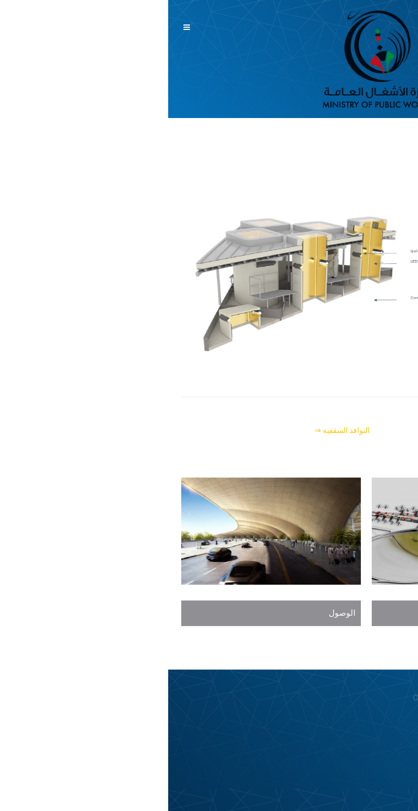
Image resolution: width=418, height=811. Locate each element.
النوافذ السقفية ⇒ (173, 430)
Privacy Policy (353, 725)
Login (394, 725)
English (398, 63)
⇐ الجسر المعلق (379, 430)
